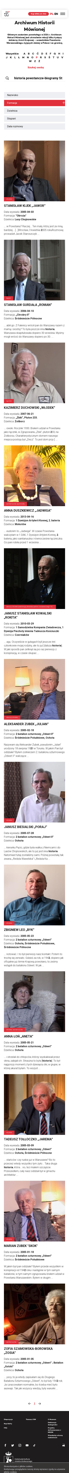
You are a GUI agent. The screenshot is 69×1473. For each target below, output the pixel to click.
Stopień (11, 108)
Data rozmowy (15, 116)
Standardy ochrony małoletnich (55, 1427)
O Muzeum (52, 1410)
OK (49, 1468)
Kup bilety (8, 1414)
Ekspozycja (8, 1410)
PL (52, 4)
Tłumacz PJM (31, 1410)
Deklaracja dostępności (52, 1414)
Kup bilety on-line (38, 4)
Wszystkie (12, 44)
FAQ (5, 1418)
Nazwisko (12, 85)
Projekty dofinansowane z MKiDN (54, 1420)
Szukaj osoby (36, 58)
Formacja (12, 93)
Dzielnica (12, 101)
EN (56, 4)
